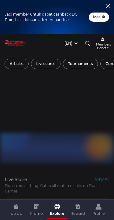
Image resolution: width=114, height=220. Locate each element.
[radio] (16, 64)
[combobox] (71, 43)
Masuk (99, 17)
